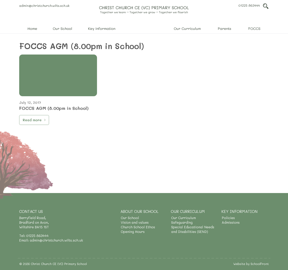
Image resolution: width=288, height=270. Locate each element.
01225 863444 (249, 5)
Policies (228, 217)
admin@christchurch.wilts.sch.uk (44, 5)
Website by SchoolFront (251, 264)
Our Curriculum (183, 217)
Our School (130, 217)
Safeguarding (182, 222)
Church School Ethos (138, 227)
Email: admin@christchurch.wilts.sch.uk (51, 240)
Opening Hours (133, 231)
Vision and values (135, 222)
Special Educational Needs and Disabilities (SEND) (192, 229)
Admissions (231, 222)
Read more (32, 120)
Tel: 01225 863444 (34, 235)
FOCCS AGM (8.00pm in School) (54, 108)
